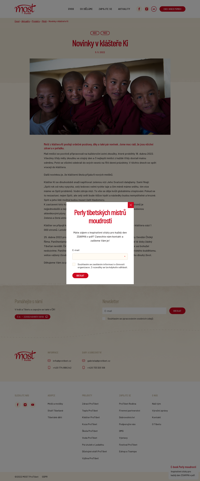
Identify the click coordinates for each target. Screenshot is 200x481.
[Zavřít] (131, 205)
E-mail (75, 250)
